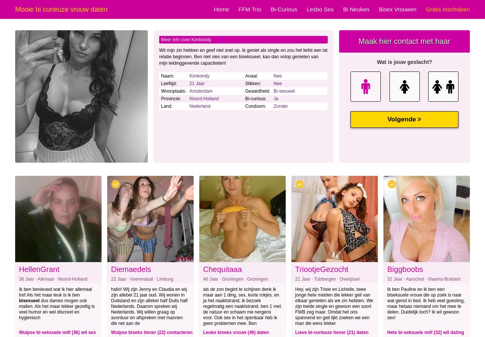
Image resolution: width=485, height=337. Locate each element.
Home (221, 9)
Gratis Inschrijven (448, 9)
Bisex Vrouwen (398, 9)
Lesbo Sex (320, 9)
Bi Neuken (356, 9)
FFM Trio (249, 9)
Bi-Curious (284, 9)
